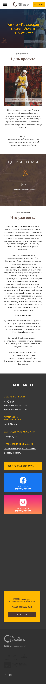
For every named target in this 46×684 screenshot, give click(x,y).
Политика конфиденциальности (20, 449)
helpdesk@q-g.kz (22, 607)
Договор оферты (12, 453)
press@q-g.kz (10, 436)
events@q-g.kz (11, 424)
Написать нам (22, 615)
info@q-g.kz (9, 401)
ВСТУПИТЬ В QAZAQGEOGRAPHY (21, 466)
